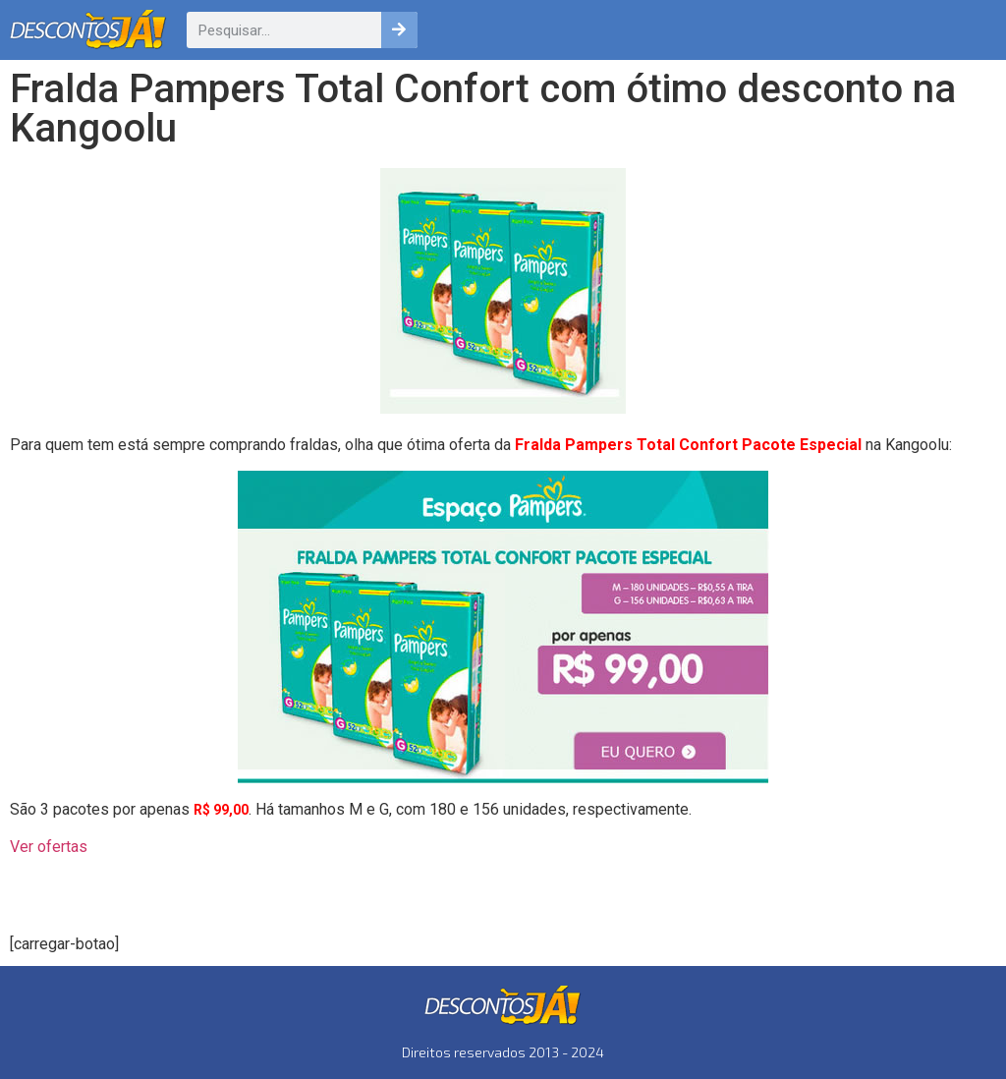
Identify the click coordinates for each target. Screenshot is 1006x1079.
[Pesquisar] (399, 30)
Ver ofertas (48, 846)
